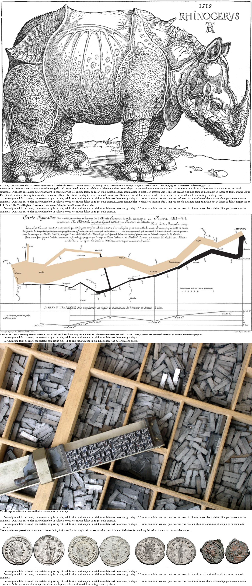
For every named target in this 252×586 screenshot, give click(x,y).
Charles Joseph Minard (128, 334)
